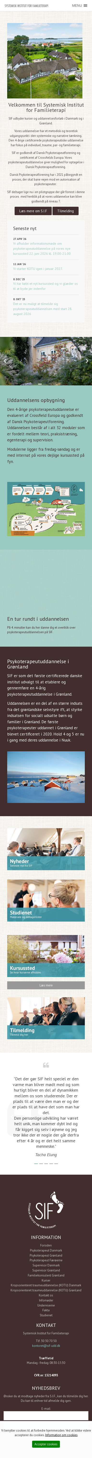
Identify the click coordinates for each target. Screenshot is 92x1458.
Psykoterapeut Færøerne (46, 1260)
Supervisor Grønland (46, 1270)
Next (87, 361)
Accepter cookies (46, 1444)
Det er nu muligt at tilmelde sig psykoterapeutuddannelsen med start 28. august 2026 (42, 309)
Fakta (46, 1310)
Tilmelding (65, 211)
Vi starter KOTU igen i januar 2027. (38, 269)
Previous (4, 361)
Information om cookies (61, 1435)
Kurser (46, 1280)
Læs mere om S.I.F (33, 211)
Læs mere (46, 985)
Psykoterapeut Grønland (46, 1255)
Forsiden (46, 1245)
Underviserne (46, 1305)
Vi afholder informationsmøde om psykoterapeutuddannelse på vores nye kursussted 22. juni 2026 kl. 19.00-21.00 (42, 248)
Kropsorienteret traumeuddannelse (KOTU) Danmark (46, 1285)
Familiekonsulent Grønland (46, 1275)
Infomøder (46, 1300)
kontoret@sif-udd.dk (46, 1346)
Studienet (46, 1315)
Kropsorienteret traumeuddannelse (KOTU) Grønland (46, 1290)
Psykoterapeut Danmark (46, 1250)
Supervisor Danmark (46, 1265)
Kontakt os (46, 1295)
